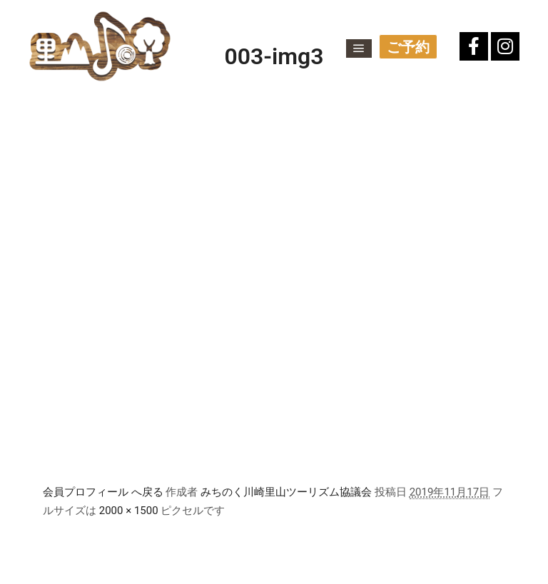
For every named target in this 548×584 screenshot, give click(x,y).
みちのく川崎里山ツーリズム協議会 (286, 492)
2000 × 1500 (128, 510)
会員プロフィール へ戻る (103, 492)
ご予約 (408, 47)
